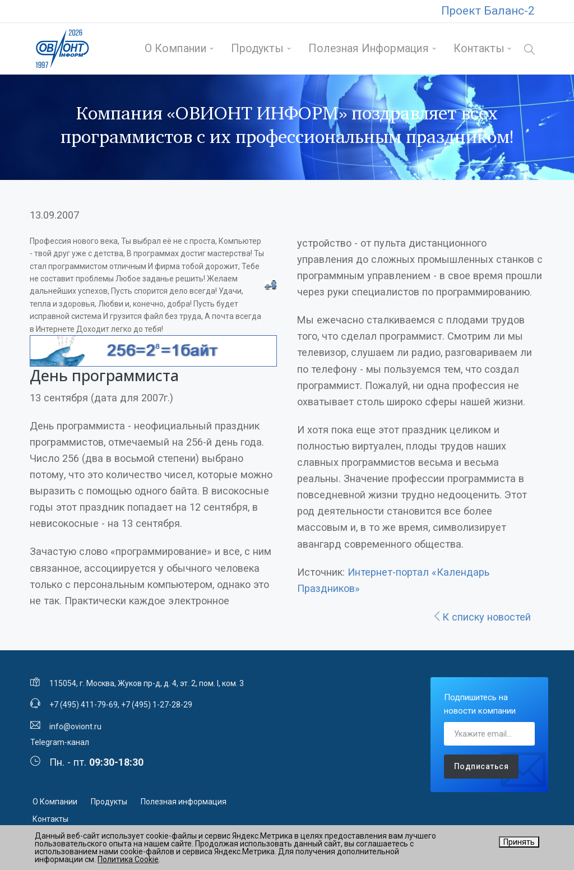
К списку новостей (481, 617)
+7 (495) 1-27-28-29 (156, 704)
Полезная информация (368, 48)
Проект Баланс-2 (488, 10)
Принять (519, 841)
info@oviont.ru (75, 726)
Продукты (257, 48)
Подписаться (481, 766)
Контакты (478, 48)
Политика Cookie (128, 859)
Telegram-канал (59, 742)
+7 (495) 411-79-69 (83, 704)
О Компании (176, 48)
